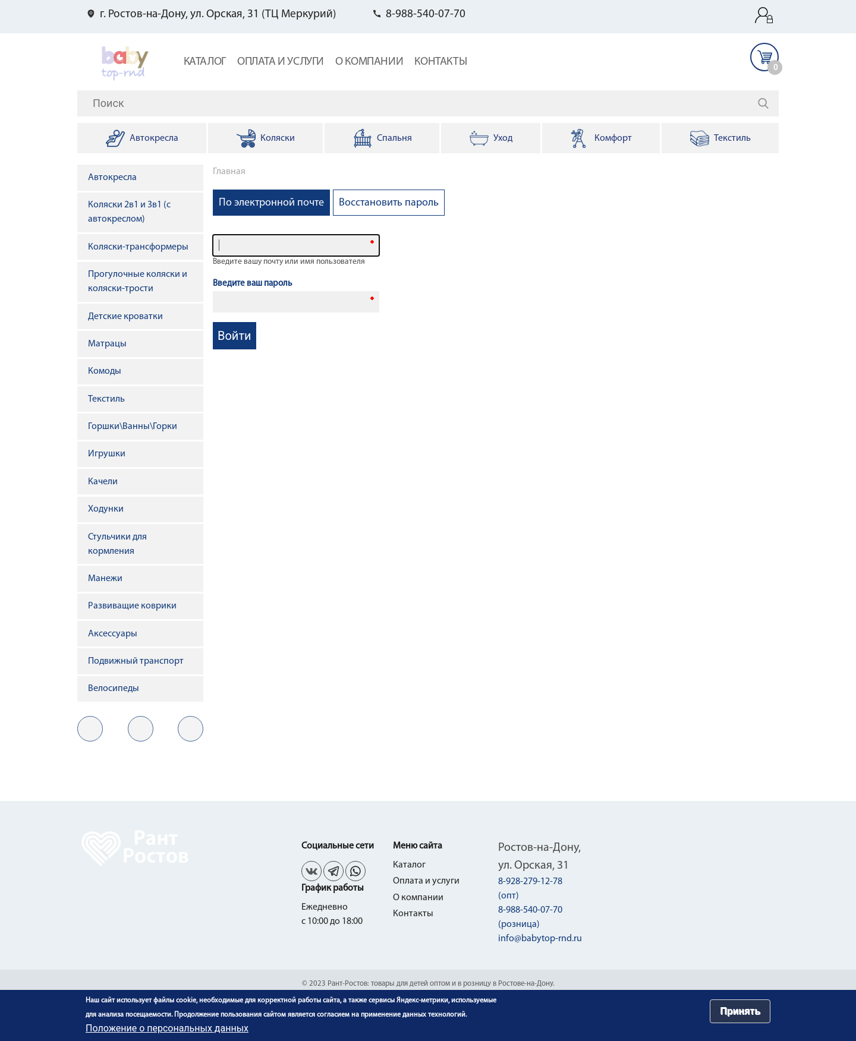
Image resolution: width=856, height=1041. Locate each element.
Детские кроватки (125, 316)
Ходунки (106, 509)
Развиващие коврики (132, 606)
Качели (103, 482)
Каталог (205, 62)
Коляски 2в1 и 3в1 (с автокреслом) (129, 212)
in (190, 729)
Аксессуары (112, 634)
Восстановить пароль (389, 203)
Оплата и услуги (280, 62)
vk (90, 729)
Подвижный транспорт (136, 661)
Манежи (105, 578)
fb (140, 729)
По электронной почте (274, 206)
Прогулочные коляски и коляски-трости (137, 282)
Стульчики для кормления (117, 544)
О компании (369, 62)
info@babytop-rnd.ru (540, 939)
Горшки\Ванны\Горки (132, 426)
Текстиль (106, 399)
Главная (229, 171)
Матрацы (107, 344)
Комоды (104, 371)
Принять (740, 1011)
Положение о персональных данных (167, 1028)
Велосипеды (113, 688)
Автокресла (112, 177)
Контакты (440, 62)
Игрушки (106, 454)
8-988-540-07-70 (425, 14)
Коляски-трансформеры (138, 247)
